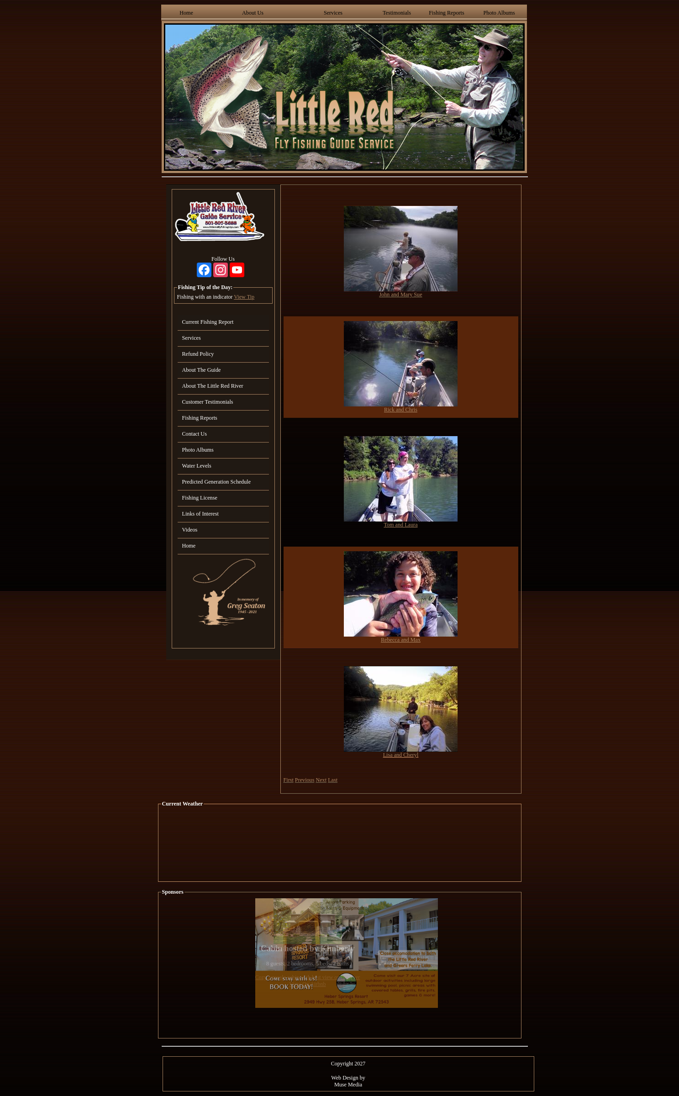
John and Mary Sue (400, 294)
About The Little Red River (212, 386)
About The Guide (201, 370)
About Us (252, 13)
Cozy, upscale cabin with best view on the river (307, 977)
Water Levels (196, 466)
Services (333, 13)
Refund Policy (198, 354)
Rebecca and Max (401, 640)
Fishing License (199, 498)
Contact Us (194, 434)
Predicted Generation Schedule (216, 482)
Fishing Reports (446, 13)
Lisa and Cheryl (401, 755)
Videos (190, 530)
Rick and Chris (400, 409)
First (289, 780)
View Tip (244, 297)
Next (321, 780)
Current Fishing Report (208, 322)
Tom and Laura (400, 525)
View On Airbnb (307, 984)
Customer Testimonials (207, 402)
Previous (305, 780)
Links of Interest (200, 514)
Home (186, 13)
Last (332, 780)
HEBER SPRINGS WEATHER (339, 844)
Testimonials (397, 13)
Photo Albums (499, 13)
